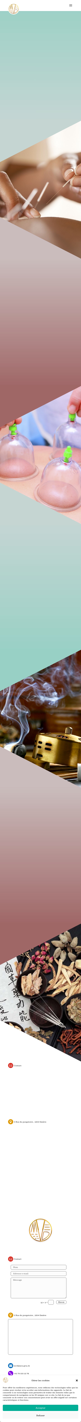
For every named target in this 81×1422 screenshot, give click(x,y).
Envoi (61, 1302)
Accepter (40, 1407)
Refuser (40, 1415)
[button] (76, 1380)
